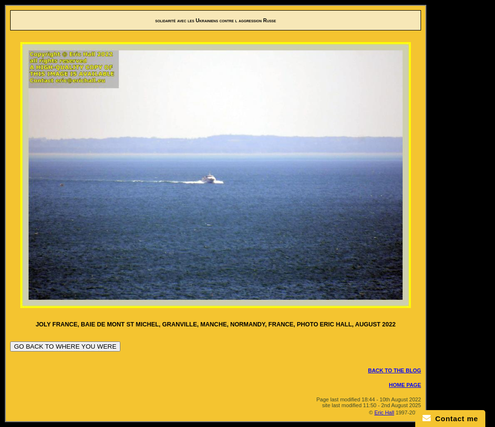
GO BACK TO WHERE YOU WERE (65, 346)
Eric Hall (384, 412)
